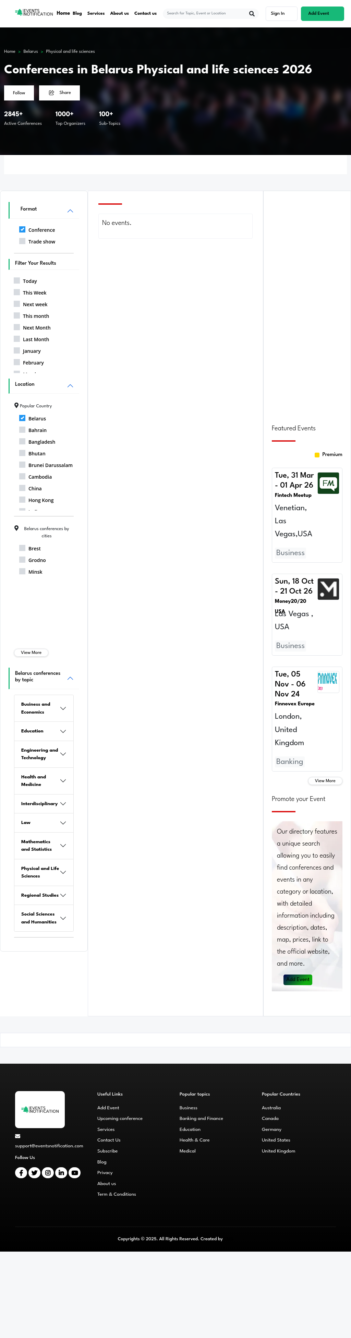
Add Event (298, 979)
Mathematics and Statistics (36, 845)
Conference (37, 228)
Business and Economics (35, 708)
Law (26, 822)
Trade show (37, 240)
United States (276, 1140)
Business (188, 1108)
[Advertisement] (307, 303)
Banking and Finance (201, 1118)
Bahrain (33, 429)
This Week (30, 291)
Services (96, 13)
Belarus (31, 51)
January (27, 349)
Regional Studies (40, 895)
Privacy (105, 1172)
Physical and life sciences (70, 51)
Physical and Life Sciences (40, 872)
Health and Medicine (33, 781)
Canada (270, 1118)
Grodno (32, 558)
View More (31, 652)
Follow (19, 93)
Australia (271, 1108)
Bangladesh (37, 440)
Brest (30, 547)
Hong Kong (36, 498)
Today (25, 279)
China (30, 487)
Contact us (146, 13)
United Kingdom (278, 1151)
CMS (228, 1239)
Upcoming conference (120, 1118)
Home (63, 13)
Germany (271, 1129)
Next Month (32, 326)
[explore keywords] (206, 14)
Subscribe (107, 1151)
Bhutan (32, 452)
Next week (30, 303)
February (29, 361)
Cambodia (35, 475)
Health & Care (195, 1140)
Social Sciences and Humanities (39, 918)
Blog (77, 13)
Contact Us (109, 1140)
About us (119, 13)
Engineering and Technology (39, 754)
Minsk (31, 570)
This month (31, 314)
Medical (188, 1151)
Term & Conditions (116, 1194)
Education (32, 731)
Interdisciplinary (39, 803)
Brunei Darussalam (46, 463)
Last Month (31, 338)
